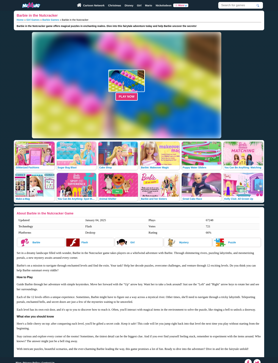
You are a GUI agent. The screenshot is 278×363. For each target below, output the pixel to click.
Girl (139, 5)
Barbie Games (50, 19)
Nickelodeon (163, 5)
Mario (148, 5)
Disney (129, 5)
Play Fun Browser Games (28, 1)
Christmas (114, 5)
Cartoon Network (94, 5)
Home (20, 19)
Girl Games (33, 19)
